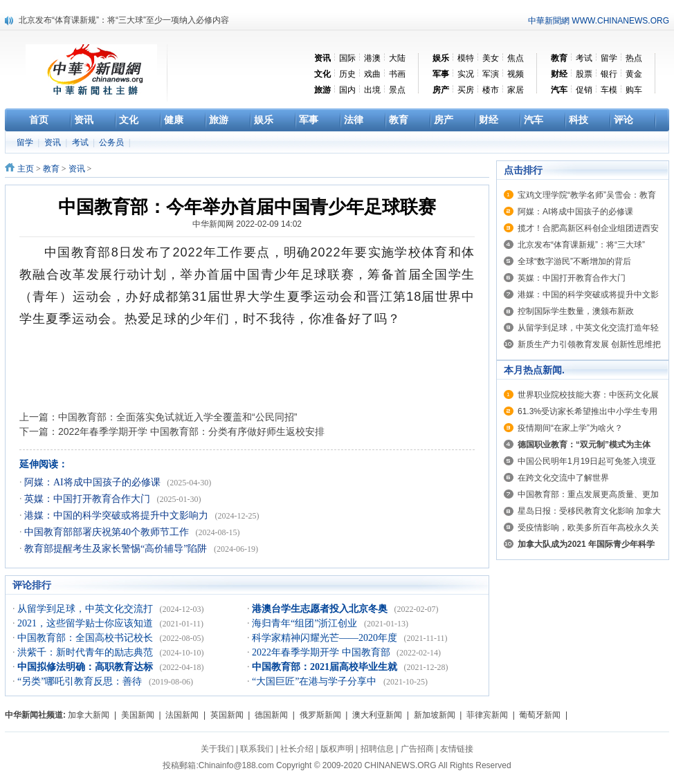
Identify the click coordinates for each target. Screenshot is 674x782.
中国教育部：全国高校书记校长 (86, 638)
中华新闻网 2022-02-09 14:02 (247, 224)
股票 (584, 74)
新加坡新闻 (434, 715)
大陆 (397, 58)
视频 (515, 74)
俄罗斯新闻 (320, 715)
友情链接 (456, 749)
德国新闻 (271, 715)
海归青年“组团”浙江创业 (306, 623)
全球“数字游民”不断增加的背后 (574, 261)
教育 (51, 169)
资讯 (53, 142)
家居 (515, 90)
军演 (490, 74)
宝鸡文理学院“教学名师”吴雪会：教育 (587, 195)
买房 (465, 90)
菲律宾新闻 (487, 715)
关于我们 (217, 749)
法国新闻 (182, 715)
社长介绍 (296, 749)
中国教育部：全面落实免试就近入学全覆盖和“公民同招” (177, 416)
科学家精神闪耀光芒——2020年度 (326, 638)
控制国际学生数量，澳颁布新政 (576, 311)
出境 (372, 90)
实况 (465, 74)
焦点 (515, 58)
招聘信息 (377, 749)
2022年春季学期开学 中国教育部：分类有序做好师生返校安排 (191, 431)
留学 (609, 58)
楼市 (490, 90)
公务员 (112, 142)
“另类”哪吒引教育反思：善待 (81, 681)
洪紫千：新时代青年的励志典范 (86, 652)
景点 (397, 90)
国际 (347, 58)
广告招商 (417, 749)
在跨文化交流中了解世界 (563, 478)
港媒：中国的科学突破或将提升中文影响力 (117, 515)
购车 (634, 90)
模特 (465, 58)
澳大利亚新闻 (377, 715)
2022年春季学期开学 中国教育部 (322, 652)
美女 (490, 58)
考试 (584, 58)
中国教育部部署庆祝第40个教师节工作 (108, 532)
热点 (634, 58)
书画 (397, 74)
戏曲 (372, 74)
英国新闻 (227, 715)
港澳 (372, 58)
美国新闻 (137, 715)
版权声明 (337, 749)
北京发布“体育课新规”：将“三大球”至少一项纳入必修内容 (124, 20)
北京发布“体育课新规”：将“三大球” (581, 245)
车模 (609, 90)
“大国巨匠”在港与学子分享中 (315, 681)
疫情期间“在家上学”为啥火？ (570, 428)
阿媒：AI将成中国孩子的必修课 (93, 482)
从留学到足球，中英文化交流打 (86, 609)
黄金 (634, 74)
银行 (609, 74)
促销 (584, 90)
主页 (25, 169)
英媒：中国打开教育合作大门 (88, 499)
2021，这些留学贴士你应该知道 (86, 623)
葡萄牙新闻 (540, 715)
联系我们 (256, 749)
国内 (347, 90)
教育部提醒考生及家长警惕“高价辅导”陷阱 (117, 548)
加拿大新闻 (88, 715)
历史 (347, 74)
